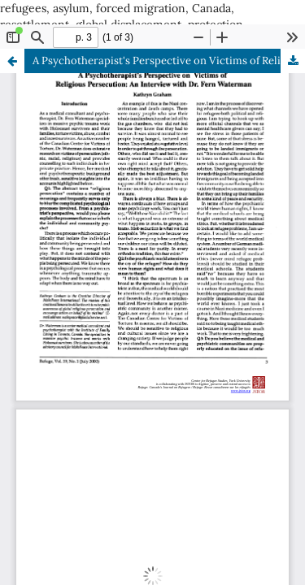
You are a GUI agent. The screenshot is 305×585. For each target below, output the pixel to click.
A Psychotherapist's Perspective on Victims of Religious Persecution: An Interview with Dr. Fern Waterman (169, 60)
